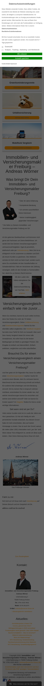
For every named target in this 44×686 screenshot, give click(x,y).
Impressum (13, 63)
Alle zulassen (22, 54)
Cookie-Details (6, 63)
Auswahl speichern (22, 58)
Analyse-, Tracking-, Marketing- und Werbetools (21, 50)
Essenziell (7, 47)
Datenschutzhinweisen (9, 28)
